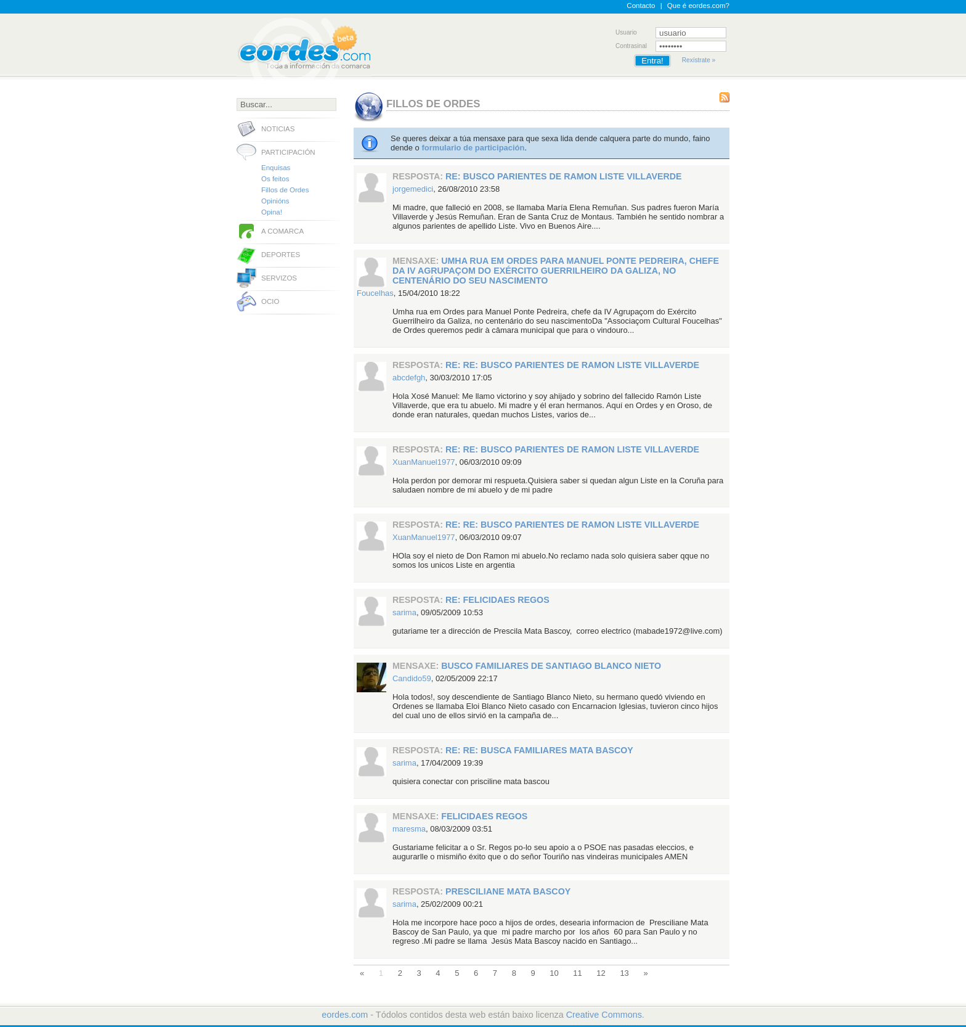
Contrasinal (631, 46)
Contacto (641, 5)
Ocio (270, 301)
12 (600, 973)
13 (624, 973)
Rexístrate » (698, 60)
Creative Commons (604, 1015)
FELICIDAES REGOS (484, 816)
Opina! (271, 212)
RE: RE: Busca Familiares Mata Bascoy (539, 750)
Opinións (275, 201)
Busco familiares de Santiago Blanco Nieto (551, 666)
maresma (409, 828)
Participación (288, 152)
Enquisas (275, 167)
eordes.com (345, 1015)
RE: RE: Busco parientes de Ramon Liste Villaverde (572, 365)
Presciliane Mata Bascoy (507, 891)
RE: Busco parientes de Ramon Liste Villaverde (563, 176)
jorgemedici (412, 189)
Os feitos (275, 178)
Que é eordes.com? (698, 5)
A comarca (282, 231)
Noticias (277, 129)
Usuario (626, 32)
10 (554, 973)
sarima (404, 612)
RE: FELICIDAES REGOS (497, 600)
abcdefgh (408, 377)
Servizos (279, 278)
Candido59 (411, 678)
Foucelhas (375, 293)
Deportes (280, 254)
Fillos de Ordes (285, 190)
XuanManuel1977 (423, 462)
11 (577, 973)
